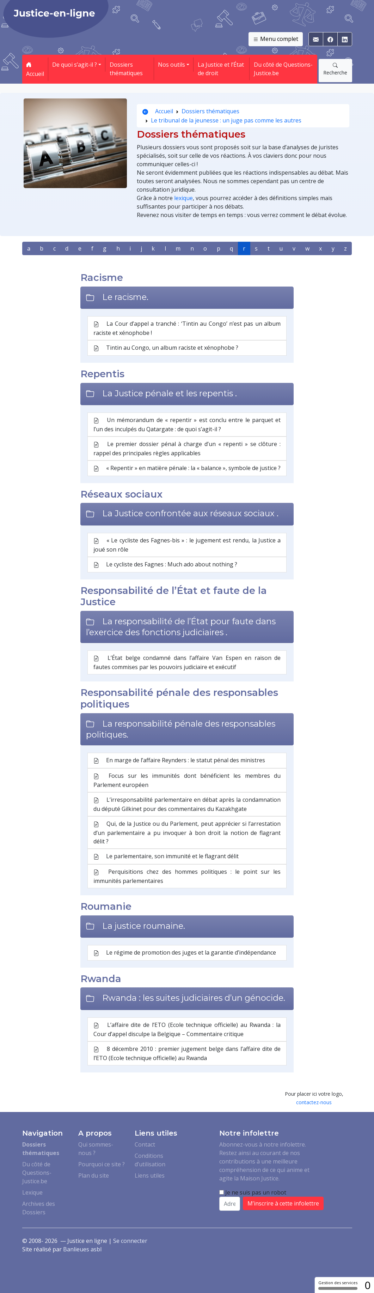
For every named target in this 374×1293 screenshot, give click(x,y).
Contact (145, 1144)
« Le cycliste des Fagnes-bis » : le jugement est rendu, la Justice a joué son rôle (187, 544)
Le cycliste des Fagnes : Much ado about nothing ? (165, 564)
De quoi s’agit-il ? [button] (74, 64)
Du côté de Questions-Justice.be (283, 69)
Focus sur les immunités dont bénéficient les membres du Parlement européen (187, 780)
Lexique (32, 1192)
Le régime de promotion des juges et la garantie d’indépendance (184, 953)
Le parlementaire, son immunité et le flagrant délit (166, 856)
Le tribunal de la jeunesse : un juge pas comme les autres (226, 120)
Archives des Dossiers (38, 1208)
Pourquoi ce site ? (101, 1164)
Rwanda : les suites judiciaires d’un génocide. (193, 998)
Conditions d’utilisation (150, 1160)
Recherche (335, 69)
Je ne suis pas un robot (252, 1192)
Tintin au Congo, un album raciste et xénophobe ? (165, 348)
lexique (183, 198)
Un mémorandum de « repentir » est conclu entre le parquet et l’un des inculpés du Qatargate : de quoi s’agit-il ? (187, 424)
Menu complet (275, 39)
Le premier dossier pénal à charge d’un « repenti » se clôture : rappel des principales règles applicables (187, 448)
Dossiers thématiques (126, 69)
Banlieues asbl (82, 1249)
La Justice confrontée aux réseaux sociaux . (190, 513)
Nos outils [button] (171, 64)
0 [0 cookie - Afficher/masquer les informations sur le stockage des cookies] (367, 1285)
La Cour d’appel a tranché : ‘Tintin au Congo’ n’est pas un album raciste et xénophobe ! (187, 328)
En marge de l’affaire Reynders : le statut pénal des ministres (179, 760)
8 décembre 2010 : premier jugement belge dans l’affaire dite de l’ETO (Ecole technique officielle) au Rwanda (187, 1053)
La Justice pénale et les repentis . (169, 393)
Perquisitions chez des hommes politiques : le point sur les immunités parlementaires (187, 876)
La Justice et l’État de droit (221, 69)
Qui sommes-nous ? (95, 1149)
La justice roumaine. (143, 926)
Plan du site (93, 1175)
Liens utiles (150, 1175)
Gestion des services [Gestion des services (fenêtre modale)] (337, 1285)
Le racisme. (125, 297)
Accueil (35, 69)
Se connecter (130, 1241)
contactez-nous (314, 1102)
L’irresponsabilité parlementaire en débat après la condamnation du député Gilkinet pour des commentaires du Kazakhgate (187, 804)
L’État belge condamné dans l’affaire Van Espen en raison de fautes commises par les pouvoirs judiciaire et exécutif (187, 662)
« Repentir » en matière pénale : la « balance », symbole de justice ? (187, 468)
